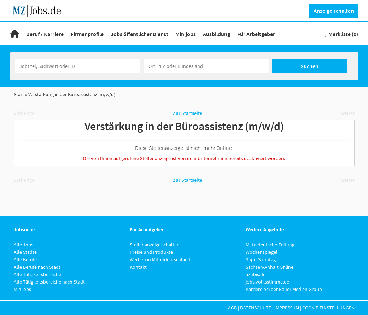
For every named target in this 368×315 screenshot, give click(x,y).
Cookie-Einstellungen (328, 307)
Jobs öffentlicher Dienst (139, 33)
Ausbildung (216, 33)
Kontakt (138, 267)
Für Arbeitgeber (256, 33)
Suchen (309, 66)
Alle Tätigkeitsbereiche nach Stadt (49, 282)
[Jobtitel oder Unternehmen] (77, 66)
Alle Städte (25, 252)
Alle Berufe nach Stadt (37, 267)
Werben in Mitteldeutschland (160, 259)
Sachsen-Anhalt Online (269, 267)
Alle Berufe (25, 259)
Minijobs (185, 33)
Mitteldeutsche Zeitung (270, 244)
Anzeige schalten (334, 10)
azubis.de (255, 274)
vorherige (24, 113)
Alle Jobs (23, 244)
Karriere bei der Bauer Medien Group (284, 289)
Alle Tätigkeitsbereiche (37, 274)
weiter (348, 113)
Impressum (286, 307)
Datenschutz (255, 307)
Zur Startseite (187, 113)
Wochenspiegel (262, 252)
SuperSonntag (261, 259)
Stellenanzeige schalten (155, 244)
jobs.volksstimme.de (267, 282)
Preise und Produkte (151, 252)
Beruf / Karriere (45, 33)
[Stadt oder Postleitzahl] (206, 66)
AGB (232, 307)
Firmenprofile (87, 33)
